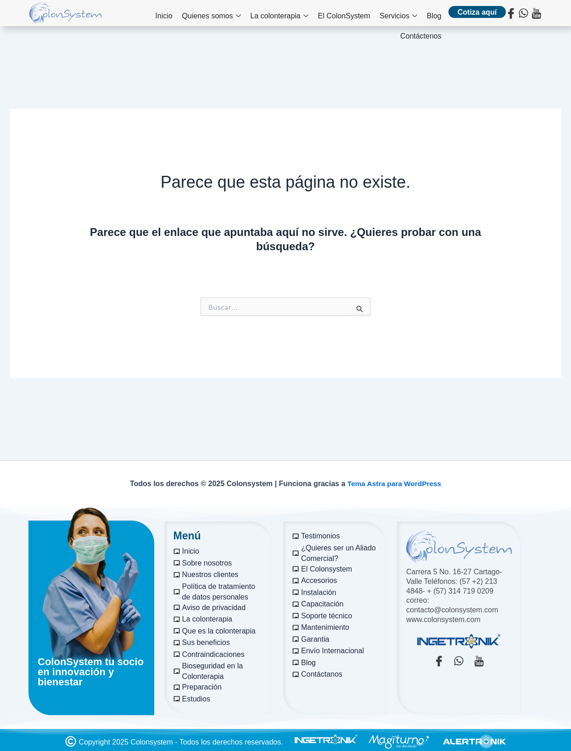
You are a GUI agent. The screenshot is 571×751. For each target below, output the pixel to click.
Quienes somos (174, 14)
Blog (386, 14)
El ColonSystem (301, 14)
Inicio (128, 14)
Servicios (353, 14)
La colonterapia (239, 14)
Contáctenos (421, 14)
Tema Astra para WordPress (394, 484)
